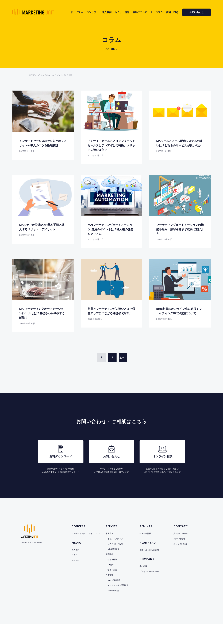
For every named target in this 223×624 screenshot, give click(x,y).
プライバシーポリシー (149, 571)
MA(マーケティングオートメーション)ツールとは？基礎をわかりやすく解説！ (42, 313)
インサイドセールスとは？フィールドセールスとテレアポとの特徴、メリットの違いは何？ (111, 145)
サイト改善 (112, 569)
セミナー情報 (122, 12)
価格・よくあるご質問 (149, 549)
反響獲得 (109, 554)
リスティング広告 (115, 544)
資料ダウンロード (142, 12)
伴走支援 (109, 575)
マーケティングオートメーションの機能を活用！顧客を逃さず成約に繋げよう (180, 229)
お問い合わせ (196, 12)
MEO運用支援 (113, 549)
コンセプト (92, 12)
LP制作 (110, 564)
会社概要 (143, 566)
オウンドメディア (115, 538)
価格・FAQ (172, 12)
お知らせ (75, 560)
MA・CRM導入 (113, 580)
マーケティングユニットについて (86, 533)
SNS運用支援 (113, 590)
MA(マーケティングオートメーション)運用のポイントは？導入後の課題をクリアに (110, 229)
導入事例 (107, 12)
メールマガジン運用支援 (118, 585)
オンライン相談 (180, 544)
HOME (32, 75)
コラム (159, 12)
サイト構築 (112, 559)
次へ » (123, 357)
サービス (75, 12)
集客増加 (109, 533)
